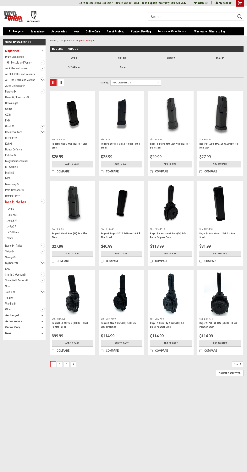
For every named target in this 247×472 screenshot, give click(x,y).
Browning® (11, 103)
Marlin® (9, 172)
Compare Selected (229, 373)
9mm (10, 238)
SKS (7, 269)
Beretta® (10, 91)
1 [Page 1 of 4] (53, 364)
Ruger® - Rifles (13, 245)
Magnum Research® (16, 161)
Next (238, 364)
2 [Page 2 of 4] (60, 364)
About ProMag (115, 31)
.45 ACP (11, 226)
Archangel (17, 31)
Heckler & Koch (13, 132)
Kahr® (9, 143)
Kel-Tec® (10, 155)
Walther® (10, 303)
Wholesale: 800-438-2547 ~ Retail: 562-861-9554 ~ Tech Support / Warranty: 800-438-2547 (132, 2)
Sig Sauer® (11, 263)
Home (53, 40)
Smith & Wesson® (15, 274)
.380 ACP (12, 215)
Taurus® (10, 292)
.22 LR (10, 209)
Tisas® (9, 298)
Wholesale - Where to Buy (209, 31)
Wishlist (200, 2)
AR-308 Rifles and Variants (20, 74)
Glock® (9, 126)
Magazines (38, 31)
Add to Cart (72, 164)
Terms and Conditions (173, 31)
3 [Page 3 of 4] (66, 364)
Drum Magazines (14, 57)
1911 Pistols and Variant (18, 62)
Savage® (10, 257)
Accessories (59, 31)
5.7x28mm (13, 232)
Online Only (93, 31)
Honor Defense (13, 149)
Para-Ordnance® (14, 190)
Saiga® (9, 251)
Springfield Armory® (16, 280)
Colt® (8, 109)
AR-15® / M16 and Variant (20, 80)
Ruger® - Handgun (15, 201)
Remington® (12, 196)
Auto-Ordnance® (15, 85)
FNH (7, 120)
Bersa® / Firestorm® (17, 97)
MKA (8, 178)
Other (8, 309)
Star (7, 286)
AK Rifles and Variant (17, 68)
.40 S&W (12, 220)
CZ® (8, 114)
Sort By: (104, 82)
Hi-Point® (11, 138)
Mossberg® (12, 184)
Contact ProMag (141, 31)
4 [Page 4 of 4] (73, 364)
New (76, 31)
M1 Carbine (11, 167)
